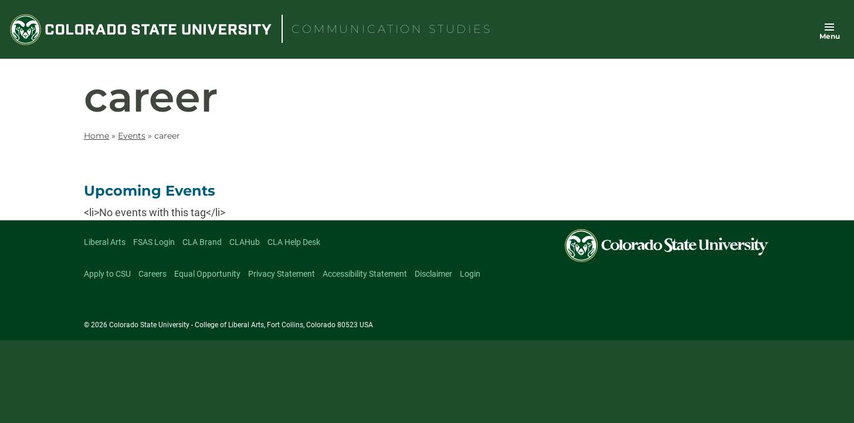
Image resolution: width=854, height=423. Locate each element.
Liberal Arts (105, 242)
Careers (152, 273)
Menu (829, 36)
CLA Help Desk (293, 242)
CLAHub (244, 242)
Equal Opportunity (207, 273)
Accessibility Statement (365, 273)
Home (96, 135)
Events (131, 135)
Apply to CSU (107, 273)
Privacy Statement (281, 273)
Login (470, 273)
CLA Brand (202, 242)
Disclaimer (433, 273)
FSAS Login (154, 242)
